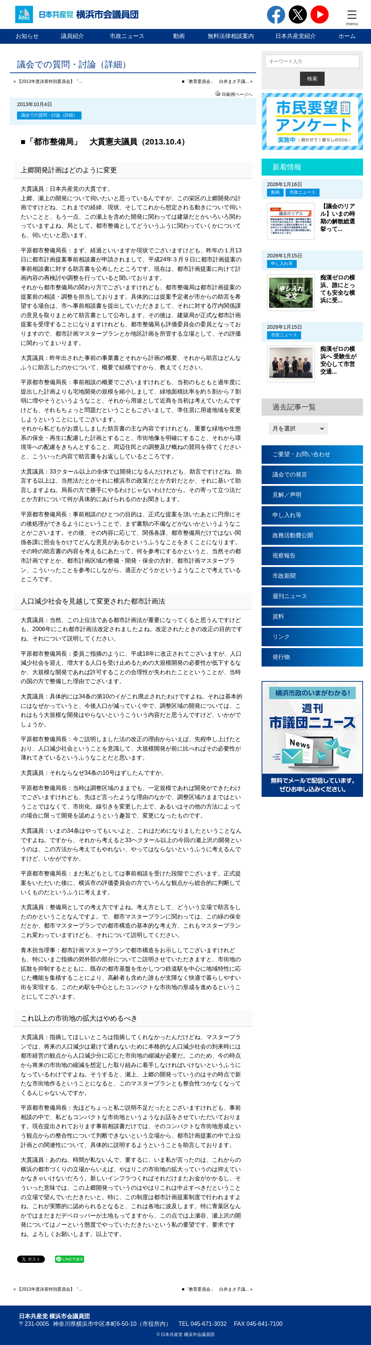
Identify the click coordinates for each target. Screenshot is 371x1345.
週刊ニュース (289, 596)
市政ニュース (127, 36)
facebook (276, 14)
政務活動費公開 (292, 535)
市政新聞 (284, 576)
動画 (179, 36)
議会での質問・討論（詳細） (49, 115)
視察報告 (284, 555)
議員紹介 (72, 36)
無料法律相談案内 (231, 36)
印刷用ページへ (237, 94)
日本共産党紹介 (295, 36)
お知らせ (27, 36)
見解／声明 (286, 495)
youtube (319, 14)
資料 (278, 616)
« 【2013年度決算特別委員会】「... (48, 81)
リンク (281, 637)
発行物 (281, 657)
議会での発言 (289, 474)
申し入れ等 (282, 263)
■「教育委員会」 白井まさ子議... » (217, 81)
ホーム (347, 36)
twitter (298, 14)
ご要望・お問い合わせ (301, 454)
